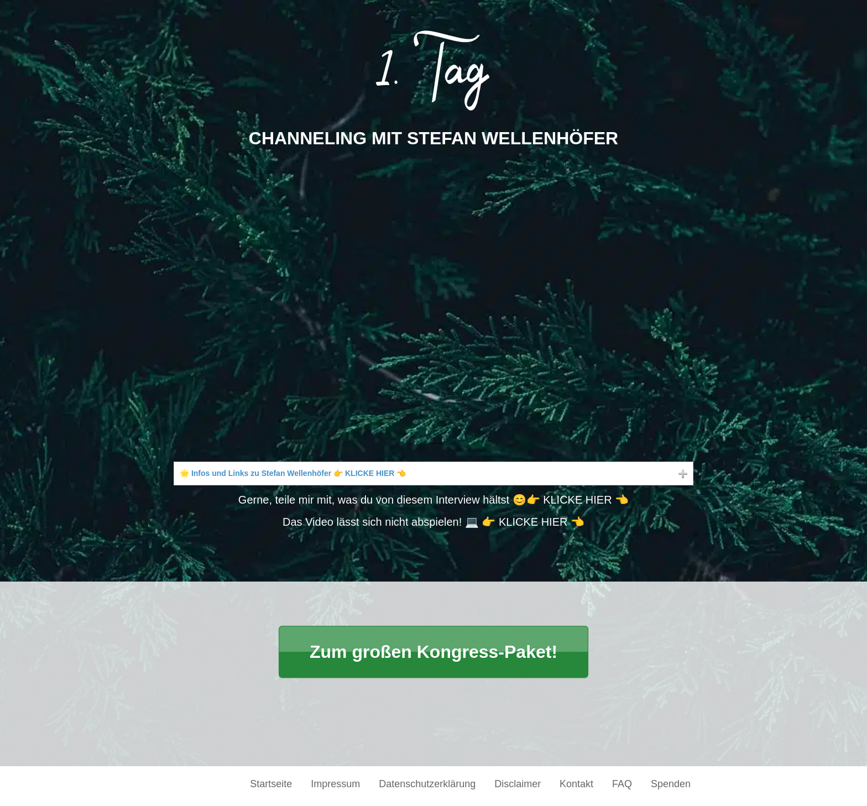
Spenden (671, 783)
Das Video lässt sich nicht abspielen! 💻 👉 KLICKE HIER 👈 (433, 522)
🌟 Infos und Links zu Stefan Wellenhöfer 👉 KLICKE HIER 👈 (293, 473)
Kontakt (576, 783)
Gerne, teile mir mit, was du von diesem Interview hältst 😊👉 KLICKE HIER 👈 (433, 500)
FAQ (622, 783)
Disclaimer (517, 783)
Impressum (335, 783)
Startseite (271, 783)
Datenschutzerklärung (427, 783)
